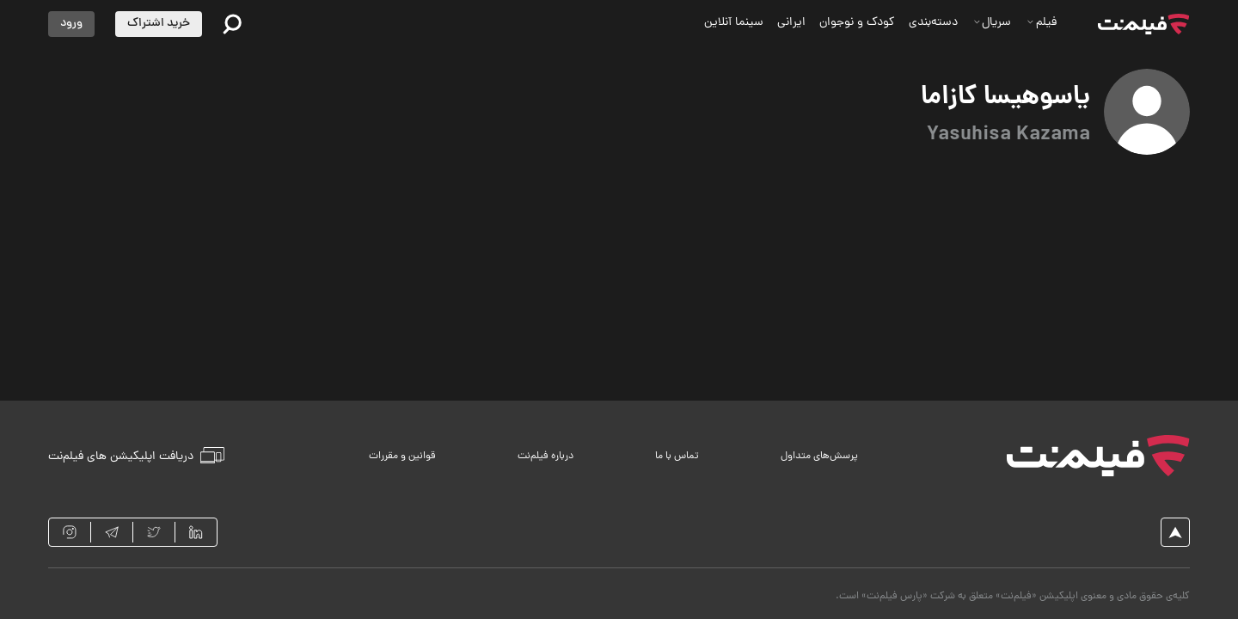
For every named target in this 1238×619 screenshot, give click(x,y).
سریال (992, 23)
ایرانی (791, 23)
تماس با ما (677, 456)
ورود (71, 24)
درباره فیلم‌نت (545, 456)
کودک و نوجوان (857, 23)
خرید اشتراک (158, 24)
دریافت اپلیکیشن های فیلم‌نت (136, 456)
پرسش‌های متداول (819, 456)
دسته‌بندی (933, 23)
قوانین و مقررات (402, 456)
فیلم (1042, 23)
